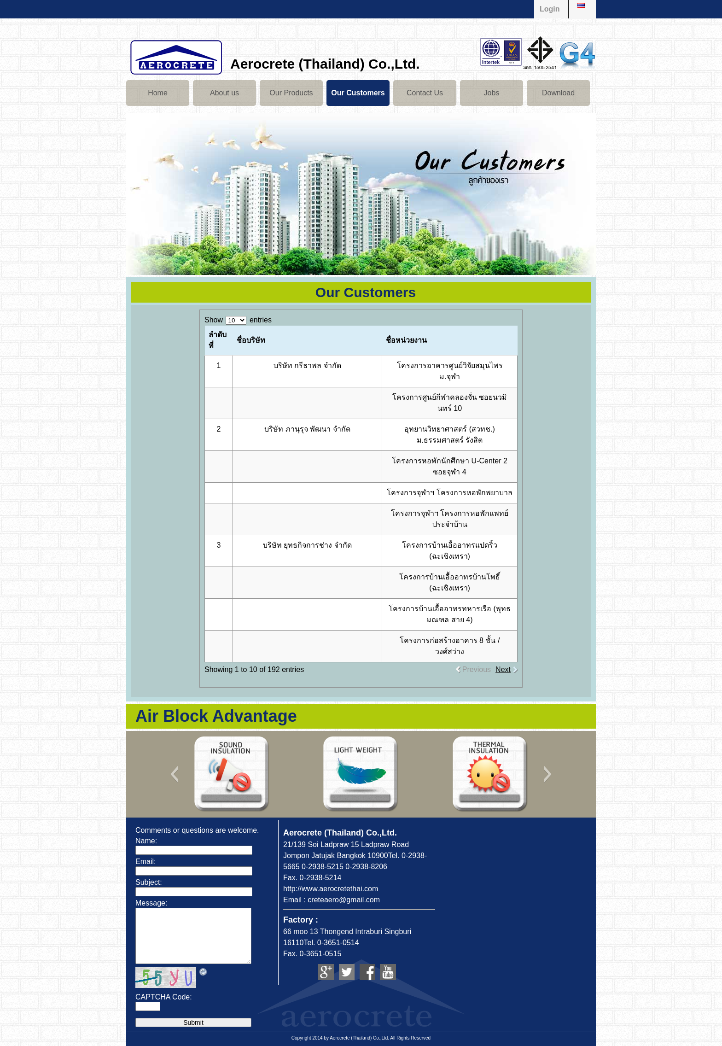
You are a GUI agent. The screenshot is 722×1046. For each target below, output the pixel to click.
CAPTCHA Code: (163, 997)
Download (558, 93)
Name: (146, 841)
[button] (174, 774)
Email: (145, 861)
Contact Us (425, 93)
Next (503, 669)
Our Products (291, 93)
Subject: (148, 882)
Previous (476, 669)
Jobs (492, 93)
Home (158, 93)
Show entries (238, 320)
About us (224, 93)
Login (550, 9)
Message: (151, 903)
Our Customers (357, 93)
